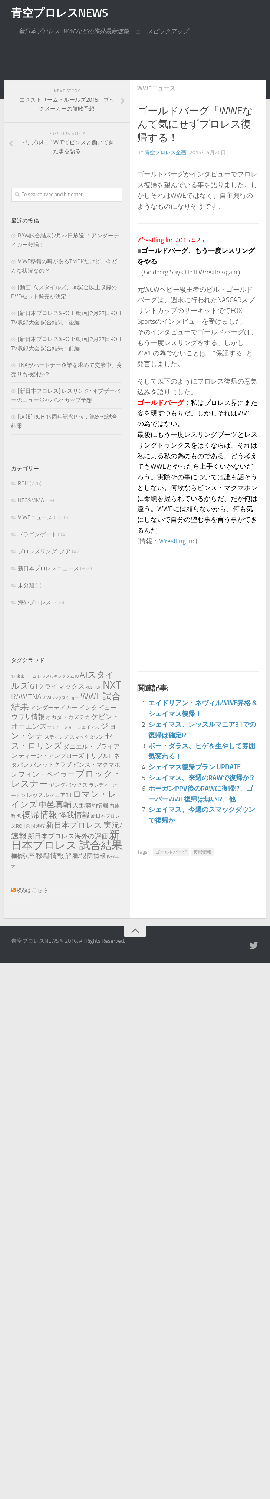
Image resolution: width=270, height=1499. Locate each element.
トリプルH (99, 756)
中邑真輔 (55, 805)
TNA (35, 696)
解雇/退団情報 (85, 856)
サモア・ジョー (61, 727)
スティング (57, 737)
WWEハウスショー (61, 697)
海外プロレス (34, 602)
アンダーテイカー (54, 707)
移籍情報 (50, 855)
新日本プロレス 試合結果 (66, 840)
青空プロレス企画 (165, 152)
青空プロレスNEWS (59, 12)
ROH (23, 483)
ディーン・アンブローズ (51, 755)
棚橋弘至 (23, 856)
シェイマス (88, 727)
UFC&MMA (31, 500)
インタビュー (97, 707)
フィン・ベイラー (46, 774)
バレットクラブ (51, 764)
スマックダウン (86, 737)
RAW (19, 696)
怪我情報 (74, 815)
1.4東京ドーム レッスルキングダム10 (45, 676)
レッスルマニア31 (49, 795)
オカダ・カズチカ (68, 717)
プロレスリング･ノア (44, 551)
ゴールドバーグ (171, 852)
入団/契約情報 (90, 805)
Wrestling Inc (177, 541)
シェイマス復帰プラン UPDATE (194, 767)
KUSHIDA (94, 687)
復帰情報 (202, 852)
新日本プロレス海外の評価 (68, 836)
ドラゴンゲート (37, 534)
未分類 (26, 585)
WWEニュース (156, 88)
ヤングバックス (68, 784)
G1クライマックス (57, 686)
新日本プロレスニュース (48, 568)
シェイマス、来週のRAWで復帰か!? (201, 778)
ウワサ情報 (28, 716)
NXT (112, 685)
